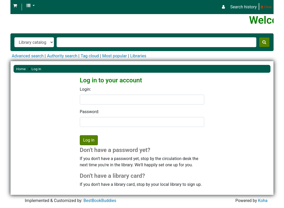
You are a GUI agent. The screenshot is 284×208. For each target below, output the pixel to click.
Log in (36, 69)
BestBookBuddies (99, 200)
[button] (15, 6)
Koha (262, 200)
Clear (266, 7)
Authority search (62, 55)
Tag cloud (90, 55)
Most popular (114, 55)
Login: (85, 89)
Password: (89, 111)
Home (21, 69)
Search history (243, 6)
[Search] (264, 42)
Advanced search (28, 55)
